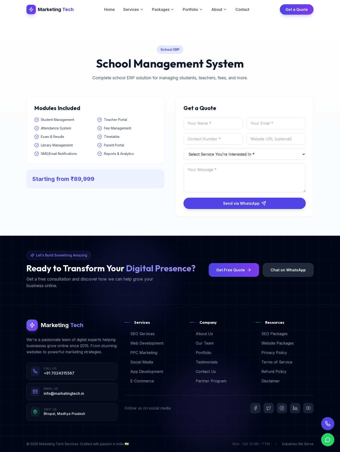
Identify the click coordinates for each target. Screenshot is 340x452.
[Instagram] (282, 408)
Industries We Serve (298, 444)
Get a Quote (296, 9)
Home (109, 9)
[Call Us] (327, 427)
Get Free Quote (233, 270)
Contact (242, 9)
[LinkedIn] (295, 408)
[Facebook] (255, 408)
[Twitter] (269, 408)
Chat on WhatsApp (288, 270)
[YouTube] (308, 408)
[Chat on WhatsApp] (327, 444)
